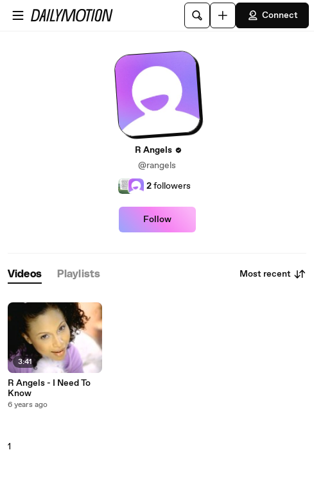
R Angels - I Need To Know (49, 388)
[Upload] (223, 15)
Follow (157, 219)
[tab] (25, 274)
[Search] (197, 15)
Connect (272, 15)
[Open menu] (18, 15)
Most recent (273, 274)
